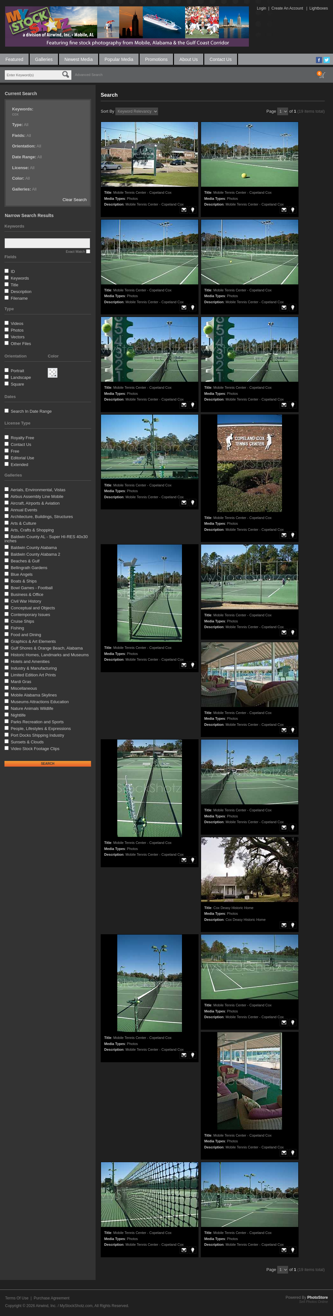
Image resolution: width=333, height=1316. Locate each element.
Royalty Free (22, 437)
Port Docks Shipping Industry (37, 735)
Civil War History (26, 601)
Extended (19, 464)
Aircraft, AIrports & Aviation (35, 503)
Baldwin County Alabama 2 (35, 554)
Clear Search (74, 199)
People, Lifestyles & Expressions (41, 728)
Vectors (18, 337)
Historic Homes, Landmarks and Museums (50, 654)
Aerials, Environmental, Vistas (38, 489)
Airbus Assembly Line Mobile (37, 496)
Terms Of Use (16, 1298)
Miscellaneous (24, 688)
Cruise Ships (22, 621)
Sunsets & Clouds (27, 742)
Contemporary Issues (30, 614)
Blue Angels (22, 574)
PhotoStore (317, 1297)
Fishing (17, 628)
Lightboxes (318, 8)
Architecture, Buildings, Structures (42, 516)
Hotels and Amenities (30, 661)
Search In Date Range (31, 411)
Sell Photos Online (313, 1302)
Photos (17, 330)
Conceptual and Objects (33, 607)
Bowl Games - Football (32, 587)
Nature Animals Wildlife (32, 708)
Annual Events (24, 510)
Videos (17, 323)
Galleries (44, 59)
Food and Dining (26, 634)
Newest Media (78, 59)
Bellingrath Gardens (29, 567)
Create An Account (287, 8)
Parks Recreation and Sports (37, 721)
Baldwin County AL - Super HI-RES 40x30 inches (46, 538)
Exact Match (75, 251)
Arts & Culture (23, 523)
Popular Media (119, 59)
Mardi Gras (21, 681)
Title (14, 284)
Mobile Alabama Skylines (34, 695)
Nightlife (18, 715)
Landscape (21, 377)
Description (21, 291)
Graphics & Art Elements (33, 641)
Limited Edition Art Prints (33, 675)
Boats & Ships (24, 581)
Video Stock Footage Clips (35, 748)
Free (15, 451)
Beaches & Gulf (25, 561)
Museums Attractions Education (40, 701)
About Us (188, 59)
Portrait (17, 370)
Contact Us (221, 59)
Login (261, 8)
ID (13, 271)
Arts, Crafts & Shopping (32, 530)
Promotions (156, 59)
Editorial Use (22, 457)
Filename (19, 298)
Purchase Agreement (51, 1298)
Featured (14, 59)
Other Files (21, 343)
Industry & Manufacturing (34, 668)
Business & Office (27, 594)
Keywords (20, 278)
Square (17, 384)
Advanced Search (89, 75)
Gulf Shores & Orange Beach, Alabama (47, 648)
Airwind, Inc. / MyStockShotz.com (64, 1306)
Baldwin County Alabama (34, 547)
